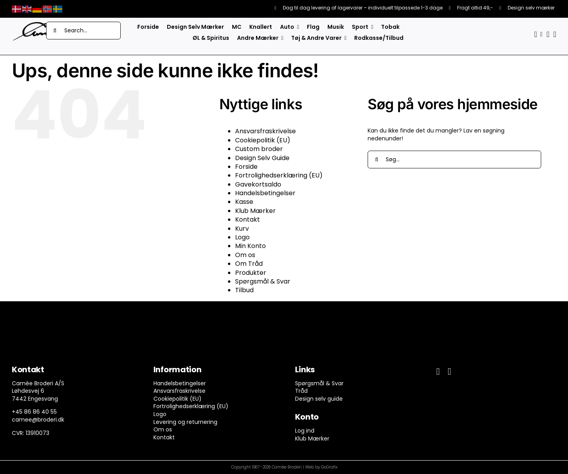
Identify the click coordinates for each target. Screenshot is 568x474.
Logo (242, 237)
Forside (246, 166)
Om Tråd (249, 263)
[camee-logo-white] (35, 24)
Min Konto (250, 245)
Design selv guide (319, 399)
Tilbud (244, 290)
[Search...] (83, 30)
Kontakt (247, 219)
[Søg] (55, 30)
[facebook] (438, 371)
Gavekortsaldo (258, 184)
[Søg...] (454, 159)
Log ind (304, 431)
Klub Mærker (255, 210)
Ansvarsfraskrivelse (265, 131)
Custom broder (259, 148)
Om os (245, 254)
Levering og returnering (185, 422)
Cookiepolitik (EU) (262, 140)
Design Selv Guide (262, 157)
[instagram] (449, 371)
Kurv (242, 228)
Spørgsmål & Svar (262, 281)
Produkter (250, 272)
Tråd (301, 391)
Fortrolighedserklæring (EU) (279, 175)
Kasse (244, 201)
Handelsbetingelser (265, 193)
